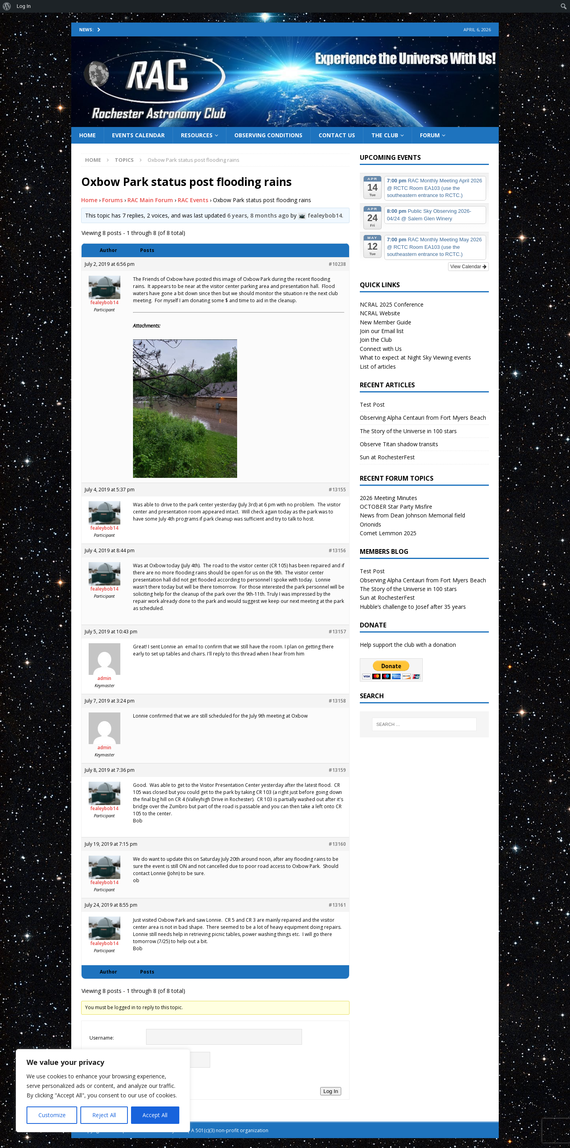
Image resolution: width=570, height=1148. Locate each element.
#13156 (337, 550)
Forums (112, 200)
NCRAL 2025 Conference (392, 304)
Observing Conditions (268, 135)
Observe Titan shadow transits (399, 444)
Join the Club (376, 339)
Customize (52, 1115)
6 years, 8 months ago (258, 215)
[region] (103, 1090)
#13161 (337, 905)
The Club (384, 135)
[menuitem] (7, 6)
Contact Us (337, 135)
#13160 (337, 844)
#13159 (337, 770)
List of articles (378, 366)
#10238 (337, 264)
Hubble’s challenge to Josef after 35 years (413, 606)
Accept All (154, 1115)
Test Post (372, 404)
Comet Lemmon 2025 (388, 533)
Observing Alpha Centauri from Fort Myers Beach (423, 417)
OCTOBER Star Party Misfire (396, 506)
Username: (101, 1037)
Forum (430, 135)
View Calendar (468, 266)
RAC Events (193, 200)
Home (87, 135)
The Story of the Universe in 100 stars (408, 431)
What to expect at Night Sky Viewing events (415, 357)
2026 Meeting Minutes (388, 498)
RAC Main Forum (150, 200)
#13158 (337, 700)
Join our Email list (382, 331)
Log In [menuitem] (24, 6)
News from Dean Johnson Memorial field (412, 515)
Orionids (370, 524)
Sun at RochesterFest (387, 457)
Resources (197, 135)
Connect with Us (381, 348)
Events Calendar (138, 135)
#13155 (337, 489)
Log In (330, 1091)
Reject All (104, 1115)
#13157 (337, 631)
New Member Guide (385, 322)
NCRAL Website (380, 313)
